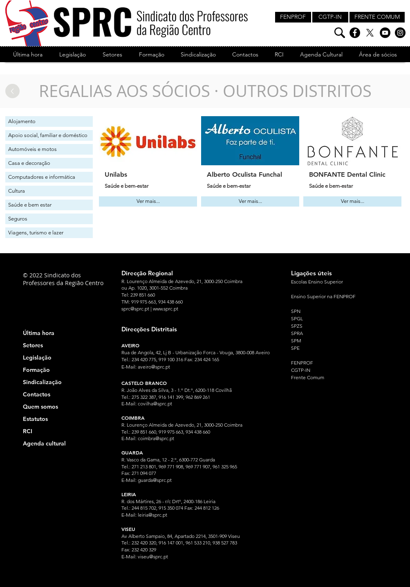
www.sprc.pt (165, 309)
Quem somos (40, 406)
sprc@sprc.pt (135, 309)
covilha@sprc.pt (155, 403)
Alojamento (22, 121)
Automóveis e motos (32, 149)
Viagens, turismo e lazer (35, 232)
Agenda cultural (44, 443)
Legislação (37, 357)
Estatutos (35, 419)
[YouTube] (385, 32)
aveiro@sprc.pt (154, 367)
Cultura (16, 191)
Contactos (36, 394)
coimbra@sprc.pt (156, 438)
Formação (36, 369)
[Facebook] (355, 32)
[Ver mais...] (148, 201)
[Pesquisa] (339, 32)
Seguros (17, 219)
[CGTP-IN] (330, 17)
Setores (33, 345)
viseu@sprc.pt (153, 556)
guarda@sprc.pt (155, 480)
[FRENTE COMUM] (377, 17)
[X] (370, 32)
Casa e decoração (29, 163)
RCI (27, 431)
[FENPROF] (293, 17)
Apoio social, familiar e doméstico (47, 135)
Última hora (38, 333)
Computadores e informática (41, 177)
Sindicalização (42, 382)
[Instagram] (400, 32)
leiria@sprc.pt (152, 515)
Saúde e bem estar (30, 205)
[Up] (12, 91)
